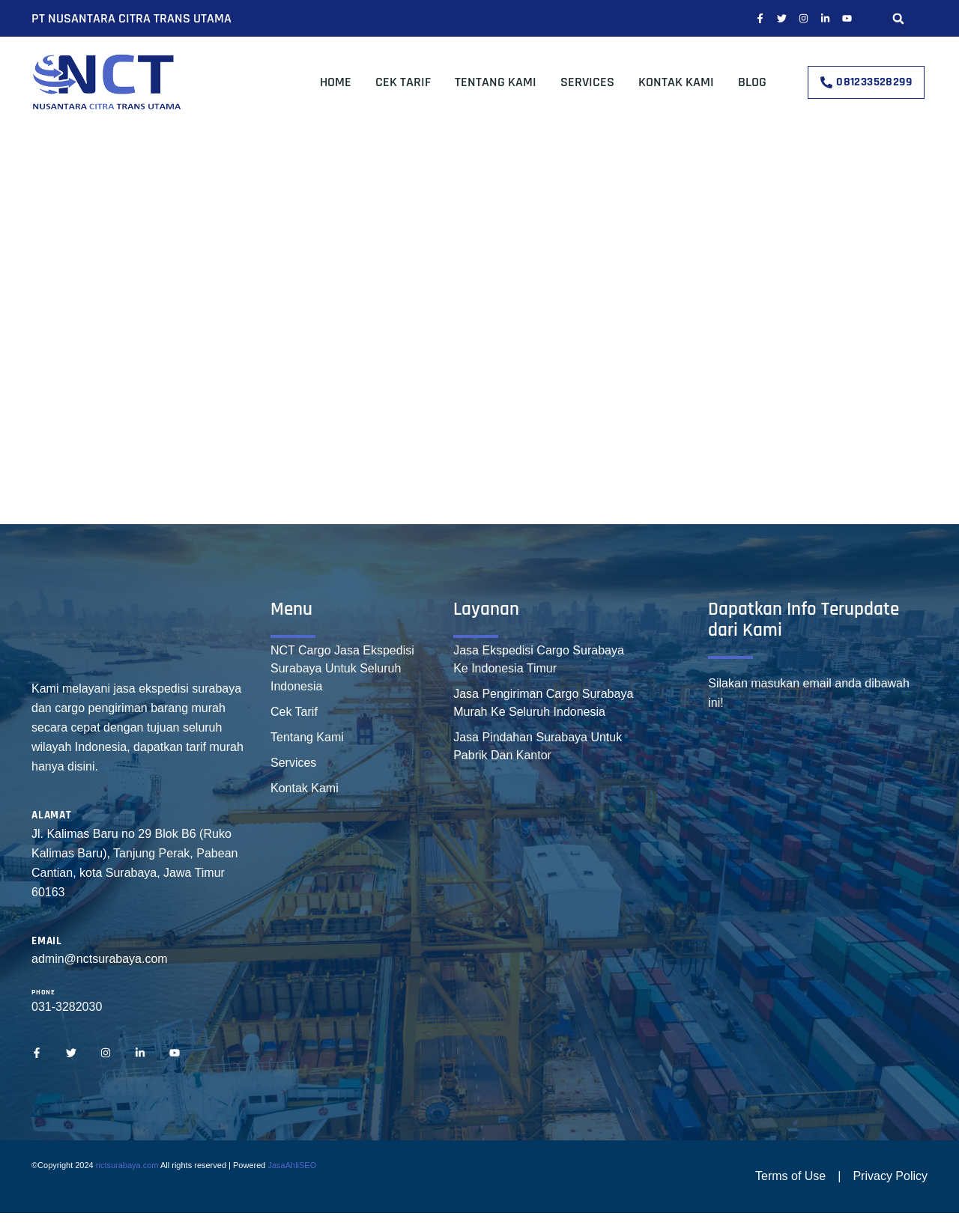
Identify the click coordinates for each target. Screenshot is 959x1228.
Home (335, 82)
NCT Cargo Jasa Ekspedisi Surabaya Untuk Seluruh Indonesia (342, 668)
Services (587, 82)
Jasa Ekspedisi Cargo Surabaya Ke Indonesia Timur (538, 659)
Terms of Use (790, 1176)
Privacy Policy (890, 1176)
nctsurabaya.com (127, 1165)
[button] (898, 18)
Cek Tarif (403, 82)
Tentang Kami (495, 82)
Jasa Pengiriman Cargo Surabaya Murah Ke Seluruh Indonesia (543, 702)
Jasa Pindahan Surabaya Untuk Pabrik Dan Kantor (537, 746)
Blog (752, 82)
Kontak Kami (676, 82)
